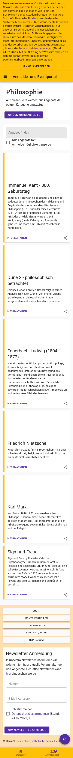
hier (8, 673)
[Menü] (5, 76)
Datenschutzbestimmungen (35, 48)
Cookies (39, 3)
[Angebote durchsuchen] (64, 739)
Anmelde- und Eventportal (35, 76)
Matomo (34, 18)
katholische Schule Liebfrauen (49, 741)
